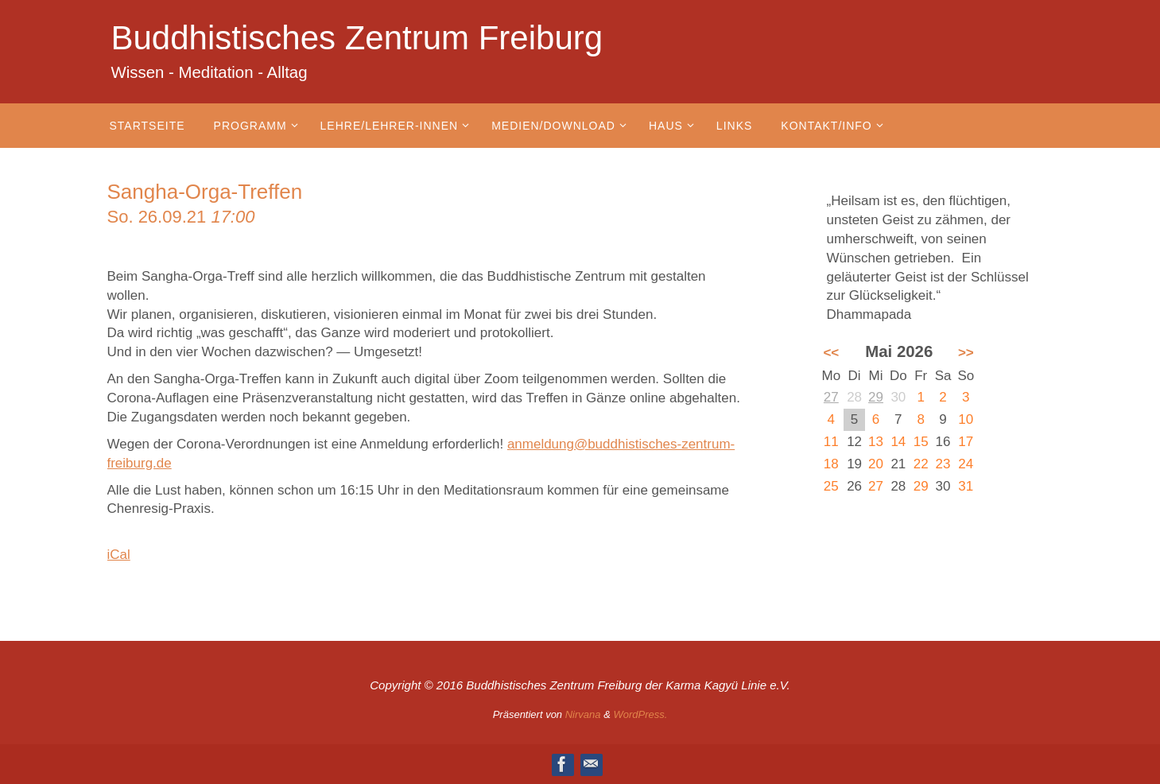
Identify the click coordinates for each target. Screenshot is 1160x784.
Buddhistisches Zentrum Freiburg (357, 37)
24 (965, 464)
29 (875, 397)
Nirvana (583, 714)
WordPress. (640, 714)
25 (831, 486)
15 (921, 441)
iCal (118, 554)
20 (875, 464)
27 (831, 397)
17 (965, 441)
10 (965, 419)
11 (831, 441)
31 (965, 486)
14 (898, 441)
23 (943, 464)
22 (921, 464)
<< (831, 352)
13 (875, 441)
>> (966, 352)
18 (831, 464)
